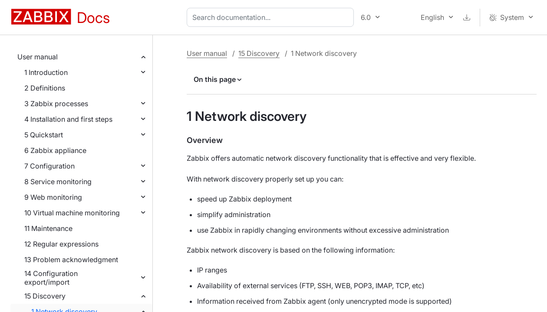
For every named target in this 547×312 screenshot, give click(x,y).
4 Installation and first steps (68, 119)
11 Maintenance (48, 228)
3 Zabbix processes (56, 103)
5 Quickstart (43, 134)
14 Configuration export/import (51, 277)
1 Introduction (46, 72)
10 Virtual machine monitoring (72, 212)
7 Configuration (49, 166)
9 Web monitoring (53, 197)
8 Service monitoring (58, 181)
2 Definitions (44, 88)
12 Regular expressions (61, 244)
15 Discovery (45, 296)
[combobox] (272, 17)
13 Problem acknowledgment (71, 259)
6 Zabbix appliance (55, 150)
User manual (37, 56)
